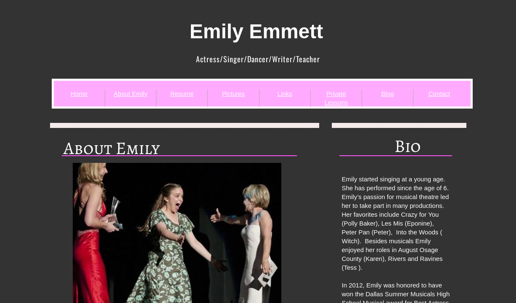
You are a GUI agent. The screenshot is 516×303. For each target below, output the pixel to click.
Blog (387, 93)
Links (285, 93)
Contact (439, 93)
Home (79, 93)
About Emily (130, 93)
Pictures (233, 93)
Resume (182, 93)
